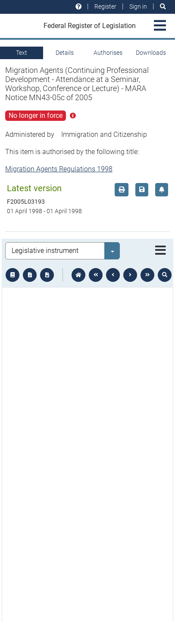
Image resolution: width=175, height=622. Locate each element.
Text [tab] (21, 52)
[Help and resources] (78, 6)
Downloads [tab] (151, 52)
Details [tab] (65, 52)
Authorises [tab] (108, 52)
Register (105, 6)
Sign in (138, 6)
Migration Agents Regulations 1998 (58, 169)
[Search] (163, 6)
